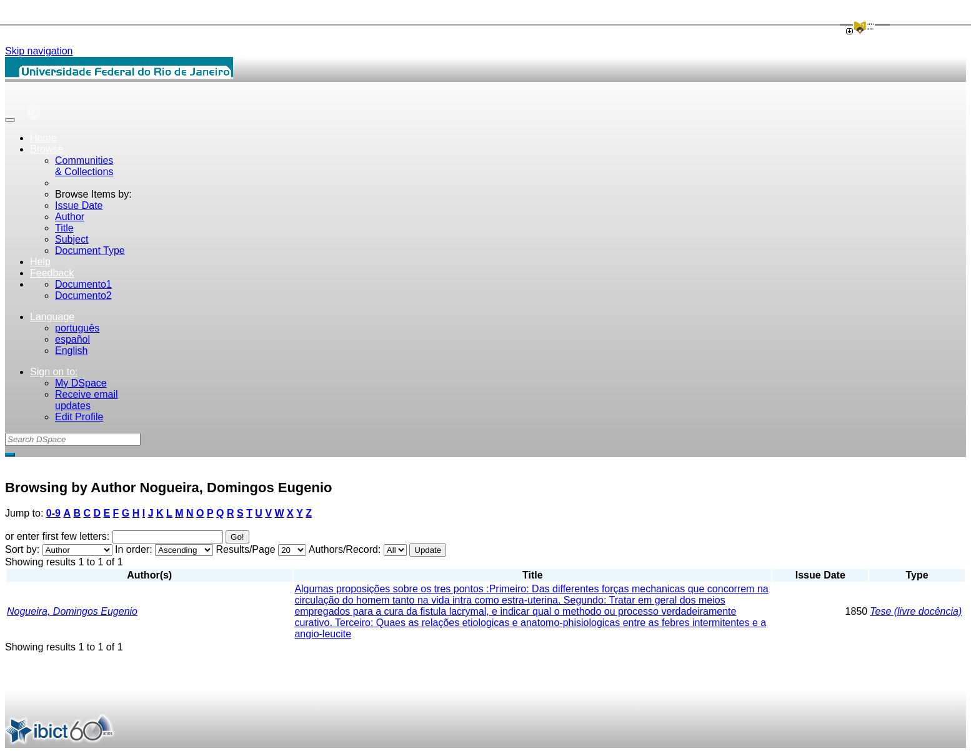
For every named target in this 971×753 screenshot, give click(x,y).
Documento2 (83, 295)
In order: (133, 549)
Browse (46, 149)
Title (64, 228)
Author (69, 216)
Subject (71, 239)
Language (52, 316)
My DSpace (81, 383)
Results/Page (246, 549)
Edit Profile (79, 417)
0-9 (53, 513)
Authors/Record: (345, 549)
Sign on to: (54, 371)
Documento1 (83, 284)
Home (43, 138)
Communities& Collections (84, 166)
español (72, 339)
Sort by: (22, 549)
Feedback (52, 273)
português (77, 328)
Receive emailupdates (86, 400)
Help (40, 261)
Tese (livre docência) (916, 611)
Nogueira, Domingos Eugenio (72, 611)
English (71, 350)
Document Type (90, 250)
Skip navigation (39, 51)
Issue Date (78, 205)
